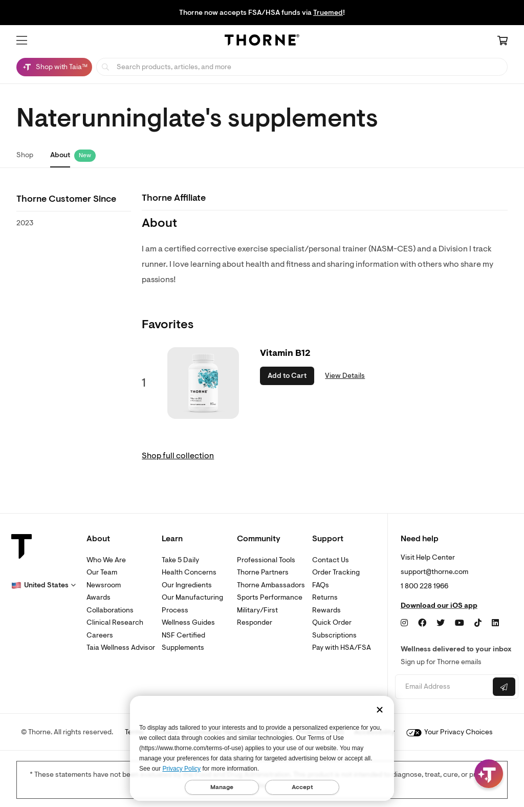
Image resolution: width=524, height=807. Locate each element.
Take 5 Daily (180, 560)
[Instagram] (404, 623)
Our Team (101, 572)
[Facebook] (422, 623)
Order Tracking (336, 572)
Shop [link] (24, 155)
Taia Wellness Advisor (120, 647)
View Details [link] (345, 375)
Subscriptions (334, 635)
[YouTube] (459, 623)
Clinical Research (114, 622)
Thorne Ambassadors (271, 585)
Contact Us (330, 560)
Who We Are (106, 560)
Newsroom (103, 585)
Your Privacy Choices (449, 732)
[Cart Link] (502, 41)
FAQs (320, 585)
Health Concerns (189, 572)
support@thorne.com (434, 571)
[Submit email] (504, 686)
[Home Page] (262, 41)
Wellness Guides (188, 622)
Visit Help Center (428, 557)
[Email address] (442, 687)
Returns (325, 597)
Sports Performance (269, 597)
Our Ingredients (187, 585)
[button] (21, 40)
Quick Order (332, 622)
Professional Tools (266, 560)
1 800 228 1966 (424, 586)
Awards (98, 597)
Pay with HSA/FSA (341, 647)
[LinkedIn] (495, 623)
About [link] (60, 155)
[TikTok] (478, 623)
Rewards (326, 610)
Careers (99, 635)
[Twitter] (440, 623)
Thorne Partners (263, 572)
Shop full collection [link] (178, 456)
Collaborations (110, 610)
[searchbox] (302, 67)
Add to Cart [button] (287, 375)
